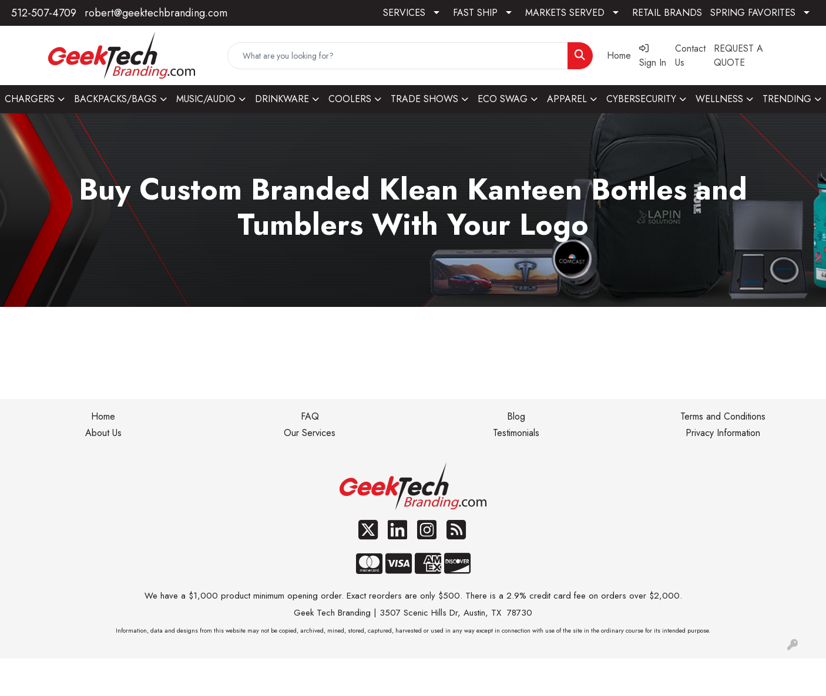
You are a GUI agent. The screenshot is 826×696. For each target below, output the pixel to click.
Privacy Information (723, 433)
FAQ (310, 416)
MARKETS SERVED (565, 12)
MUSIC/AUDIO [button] (206, 99)
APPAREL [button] (567, 99)
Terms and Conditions (722, 416)
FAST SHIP (475, 12)
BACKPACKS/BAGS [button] (115, 99)
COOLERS (349, 99)
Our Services (309, 433)
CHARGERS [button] (30, 99)
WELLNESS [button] (719, 99)
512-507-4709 (43, 13)
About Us (103, 433)
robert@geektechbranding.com (156, 13)
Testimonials (516, 433)
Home (103, 416)
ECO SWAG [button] (503, 99)
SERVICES (404, 12)
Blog (516, 416)
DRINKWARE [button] (282, 99)
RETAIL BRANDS (667, 12)
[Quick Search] (398, 55)
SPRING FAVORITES (752, 12)
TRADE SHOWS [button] (424, 99)
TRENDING (787, 99)
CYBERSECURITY (641, 99)
